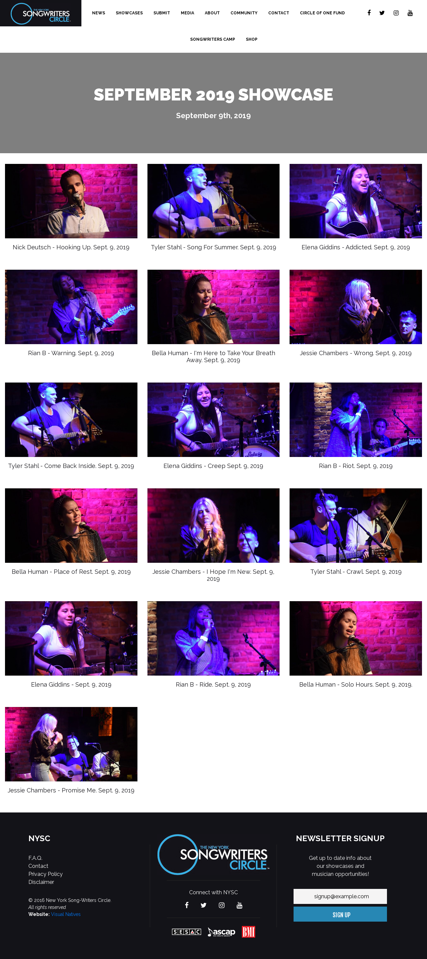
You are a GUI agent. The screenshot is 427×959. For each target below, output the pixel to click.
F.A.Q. (35, 858)
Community (244, 13)
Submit (161, 13)
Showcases (129, 13)
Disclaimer (41, 882)
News (98, 13)
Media (187, 13)
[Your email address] (340, 896)
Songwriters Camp (212, 39)
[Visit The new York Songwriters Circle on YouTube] (410, 13)
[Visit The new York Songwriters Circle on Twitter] (382, 13)
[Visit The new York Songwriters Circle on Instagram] (396, 13)
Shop (252, 39)
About (212, 13)
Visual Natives (66, 914)
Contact (278, 13)
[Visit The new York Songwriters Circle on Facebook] (369, 13)
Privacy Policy (45, 874)
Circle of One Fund (322, 13)
